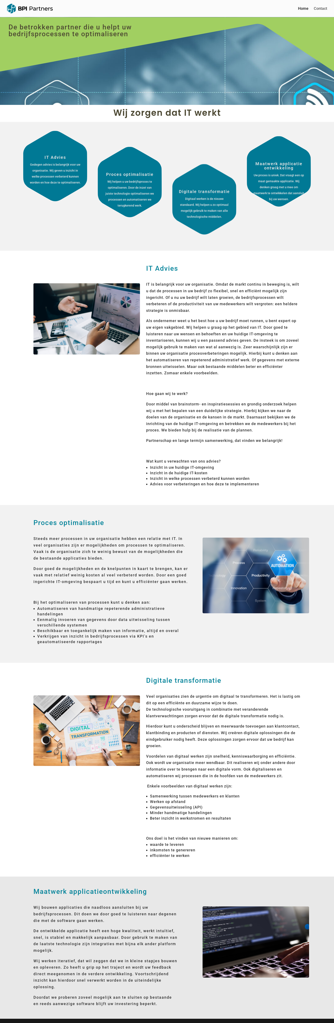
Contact (320, 9)
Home (303, 9)
